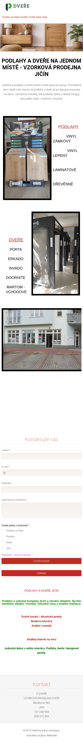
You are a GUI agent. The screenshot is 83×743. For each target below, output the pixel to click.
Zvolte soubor (41, 561)
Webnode (52, 735)
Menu (74, 6)
